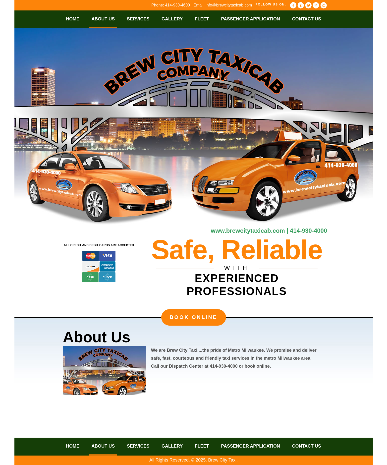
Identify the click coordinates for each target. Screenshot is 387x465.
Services (138, 18)
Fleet (202, 18)
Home (72, 18)
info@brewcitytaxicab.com (229, 5)
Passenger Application (250, 18)
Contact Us (306, 18)
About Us (103, 18)
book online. (258, 366)
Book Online (193, 317)
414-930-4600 (177, 5)
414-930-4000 (308, 230)
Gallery (172, 18)
